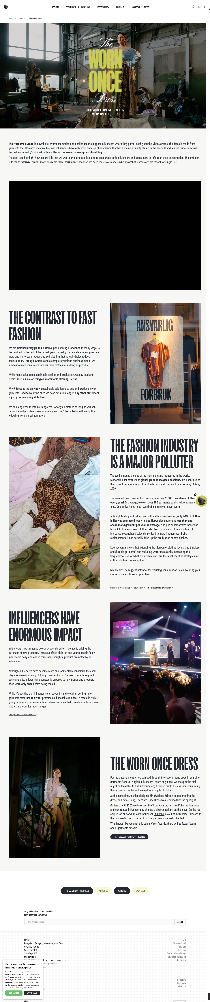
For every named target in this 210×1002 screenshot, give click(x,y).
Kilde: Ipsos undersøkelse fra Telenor (23, 714)
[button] (201, 501)
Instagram (181, 980)
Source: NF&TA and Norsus (121, 588)
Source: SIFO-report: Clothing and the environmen (153, 588)
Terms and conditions (176, 953)
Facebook (181, 983)
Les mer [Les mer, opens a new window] (37, 988)
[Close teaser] (195, 494)
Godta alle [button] (14, 993)
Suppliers (182, 950)
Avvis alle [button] (32, 993)
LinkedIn (182, 986)
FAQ (184, 940)
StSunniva (159, 814)
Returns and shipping (176, 957)
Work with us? (179, 943)
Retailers (182, 946)
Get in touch (180, 960)
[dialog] (23, 979)
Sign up (180, 922)
